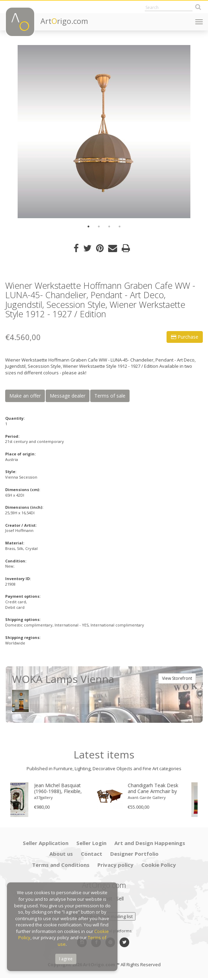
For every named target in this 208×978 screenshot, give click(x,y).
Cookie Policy (158, 864)
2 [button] (98, 226)
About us (61, 853)
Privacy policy (115, 864)
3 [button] (109, 226)
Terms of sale (109, 395)
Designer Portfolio (134, 853)
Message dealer (67, 395)
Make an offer (25, 395)
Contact (91, 853)
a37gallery (53, 797)
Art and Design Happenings (149, 842)
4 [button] (119, 226)
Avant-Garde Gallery (156, 797)
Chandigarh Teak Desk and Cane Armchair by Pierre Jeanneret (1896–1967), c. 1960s (163, 788)
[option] (104, 131)
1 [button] (88, 226)
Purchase (184, 337)
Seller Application (45, 842)
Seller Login (91, 842)
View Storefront (177, 678)
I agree (66, 959)
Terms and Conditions (60, 864)
